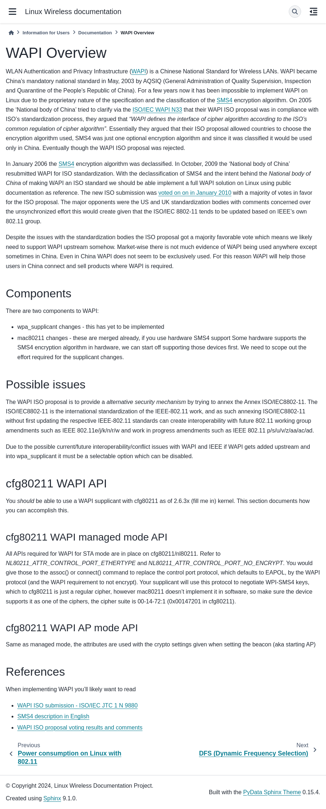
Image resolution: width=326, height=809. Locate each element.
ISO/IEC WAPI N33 (157, 110)
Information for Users (45, 32)
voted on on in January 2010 (194, 193)
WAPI (139, 71)
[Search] (295, 11)
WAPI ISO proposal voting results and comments (79, 727)
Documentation (95, 32)
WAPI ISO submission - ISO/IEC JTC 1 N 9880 (77, 705)
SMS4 (224, 100)
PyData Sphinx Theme (272, 792)
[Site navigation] (12, 11)
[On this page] (313, 11)
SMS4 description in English (53, 716)
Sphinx (52, 798)
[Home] (11, 32)
